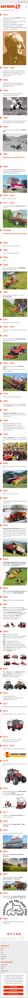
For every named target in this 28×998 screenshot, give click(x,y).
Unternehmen (6, 10)
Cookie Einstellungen (13, 994)
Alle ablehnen (13, 990)
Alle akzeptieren (13, 987)
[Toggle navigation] (26, 7)
